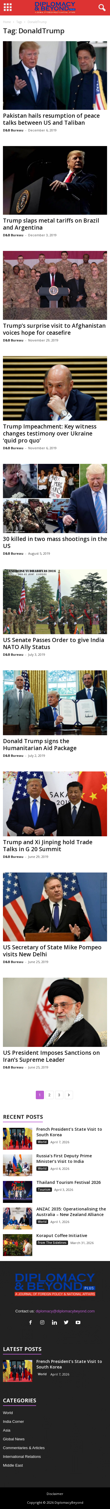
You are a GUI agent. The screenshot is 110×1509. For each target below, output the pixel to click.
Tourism (44, 1189)
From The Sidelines (52, 1243)
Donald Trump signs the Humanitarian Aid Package (40, 744)
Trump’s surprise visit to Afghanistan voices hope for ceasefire (54, 329)
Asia (6, 1430)
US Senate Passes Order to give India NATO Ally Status (53, 643)
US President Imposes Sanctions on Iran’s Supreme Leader (51, 1056)
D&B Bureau (13, 130)
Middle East (13, 1465)
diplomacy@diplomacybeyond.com (65, 1311)
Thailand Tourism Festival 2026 (68, 1182)
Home (7, 22)
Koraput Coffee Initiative (61, 1235)
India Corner (13, 1421)
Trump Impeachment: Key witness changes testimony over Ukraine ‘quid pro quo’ (50, 433)
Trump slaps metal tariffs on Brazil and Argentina (51, 224)
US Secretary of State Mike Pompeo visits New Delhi (52, 950)
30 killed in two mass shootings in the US (55, 542)
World (42, 1142)
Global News (14, 1439)
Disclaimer (55, 1493)
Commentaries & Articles (24, 1448)
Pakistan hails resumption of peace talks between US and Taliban (51, 119)
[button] (100, 7)
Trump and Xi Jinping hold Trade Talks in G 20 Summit (47, 845)
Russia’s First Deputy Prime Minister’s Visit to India (64, 1158)
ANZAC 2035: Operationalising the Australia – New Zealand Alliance (71, 1211)
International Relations (22, 1456)
